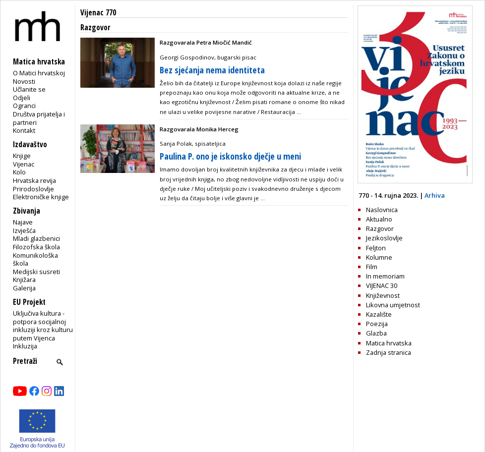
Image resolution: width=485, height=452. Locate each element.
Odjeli (21, 97)
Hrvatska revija (34, 180)
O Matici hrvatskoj (39, 72)
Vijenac (23, 164)
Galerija (24, 287)
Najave (23, 222)
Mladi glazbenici (36, 238)
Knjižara (24, 279)
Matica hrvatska (389, 343)
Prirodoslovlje (33, 188)
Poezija (377, 323)
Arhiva (434, 195)
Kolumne (379, 257)
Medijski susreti (36, 271)
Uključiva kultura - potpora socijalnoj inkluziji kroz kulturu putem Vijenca (43, 325)
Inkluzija (25, 345)
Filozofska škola (36, 246)
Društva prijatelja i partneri (39, 118)
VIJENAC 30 (381, 285)
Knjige (22, 155)
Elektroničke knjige (41, 196)
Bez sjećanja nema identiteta (212, 70)
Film (371, 266)
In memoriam (385, 276)
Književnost (383, 295)
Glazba (376, 333)
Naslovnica (382, 209)
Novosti (24, 81)
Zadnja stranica (388, 352)
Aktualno (379, 219)
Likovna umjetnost (393, 304)
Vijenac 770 (98, 12)
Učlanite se (29, 89)
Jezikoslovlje (384, 237)
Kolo (19, 172)
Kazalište (379, 314)
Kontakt (24, 130)
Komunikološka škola (35, 259)
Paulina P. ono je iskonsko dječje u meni (230, 156)
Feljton (376, 247)
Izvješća (24, 230)
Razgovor (380, 228)
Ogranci (24, 105)
